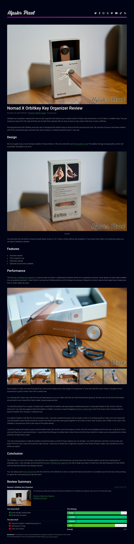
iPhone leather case (80, 144)
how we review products (51, 536)
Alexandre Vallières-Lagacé (37, 113)
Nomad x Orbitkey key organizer (22, 277)
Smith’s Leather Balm (84, 409)
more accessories (29, 472)
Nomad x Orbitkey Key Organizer (44, 496)
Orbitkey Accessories (40, 498)
